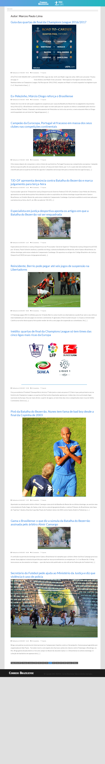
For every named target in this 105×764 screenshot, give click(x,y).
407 (61, 663)
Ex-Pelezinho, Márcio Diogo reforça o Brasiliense (42, 96)
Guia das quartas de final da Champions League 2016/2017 (48, 22)
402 (43, 663)
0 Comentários (35, 72)
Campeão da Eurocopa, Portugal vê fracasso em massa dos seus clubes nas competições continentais (51, 124)
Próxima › (69, 663)
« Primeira (24, 663)
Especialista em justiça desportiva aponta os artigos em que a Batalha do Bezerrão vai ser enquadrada (50, 212)
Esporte (44, 72)
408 (65, 663)
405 (54, 663)
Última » (75, 663)
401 (39, 663)
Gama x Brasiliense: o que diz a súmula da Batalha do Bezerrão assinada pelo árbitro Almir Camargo (50, 522)
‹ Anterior (31, 663)
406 (57, 663)
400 (36, 663)
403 (47, 663)
